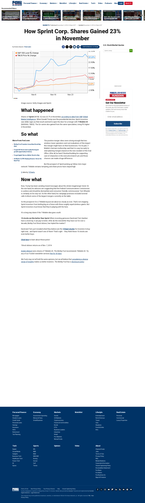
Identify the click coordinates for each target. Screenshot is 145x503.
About (98, 446)
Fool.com (27, 47)
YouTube (108, 489)
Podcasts (108, 3)
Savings (14, 425)
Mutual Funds (58, 439)
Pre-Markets (58, 437)
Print (74, 46)
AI (13, 463)
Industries (57, 432)
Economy (43, 3)
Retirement (15, 432)
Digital (14, 449)
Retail (56, 434)
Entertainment (100, 415)
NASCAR (36, 456)
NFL (34, 449)
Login (121, 3)
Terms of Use (122, 130)
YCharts (31, 172)
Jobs (97, 451)
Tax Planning (16, 434)
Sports (36, 446)
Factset (71, 491)
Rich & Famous (100, 418)
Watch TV (128, 3)
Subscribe (118, 124)
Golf (34, 463)
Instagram (105, 489)
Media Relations (100, 461)
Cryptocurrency (59, 420)
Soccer (35, 461)
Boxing (35, 458)
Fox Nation (99, 472)
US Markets (57, 418)
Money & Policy (37, 418)
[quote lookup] (116, 50)
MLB (34, 454)
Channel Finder (100, 449)
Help (58, 489)
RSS (119, 489)
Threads (70, 46)
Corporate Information (102, 463)
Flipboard (112, 489)
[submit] (131, 50)
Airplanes (98, 425)
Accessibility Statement (103, 468)
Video (100, 3)
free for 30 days (56, 254)
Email (78, 46)
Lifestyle (72, 3)
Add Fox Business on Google (90, 46)
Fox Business (17, 3)
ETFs (55, 427)
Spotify (127, 489)
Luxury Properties (121, 420)
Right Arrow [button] (141, 15)
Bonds (56, 425)
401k (13, 429)
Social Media (16, 451)
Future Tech (16, 461)
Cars (97, 422)
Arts (97, 429)
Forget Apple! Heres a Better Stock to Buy (26, 155)
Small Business (38, 420)
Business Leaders (59, 429)
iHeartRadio (131, 489)
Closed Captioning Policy (103, 465)
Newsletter (123, 489)
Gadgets (15, 454)
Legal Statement (35, 492)
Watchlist (63, 3)
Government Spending (40, 415)
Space (14, 465)
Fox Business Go (101, 475)
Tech (93, 3)
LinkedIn (116, 489)
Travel (97, 420)
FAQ (97, 458)
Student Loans (16, 418)
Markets (53, 3)
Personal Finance (30, 3)
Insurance (15, 427)
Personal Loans (17, 422)
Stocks (56, 415)
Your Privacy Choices (49, 489)
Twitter (67, 46)
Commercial (120, 418)
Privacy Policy (112, 130)
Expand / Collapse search (116, 3)
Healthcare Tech (17, 458)
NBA (34, 451)
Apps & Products (101, 477)
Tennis (35, 465)
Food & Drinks (100, 427)
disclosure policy (78, 262)
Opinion (57, 446)
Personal (119, 415)
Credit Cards (16, 420)
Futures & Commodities (61, 422)
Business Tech (16, 456)
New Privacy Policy (36, 489)
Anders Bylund (26, 251)
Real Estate (83, 3)
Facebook (63, 46)
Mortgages (15, 415)
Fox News (98, 470)
